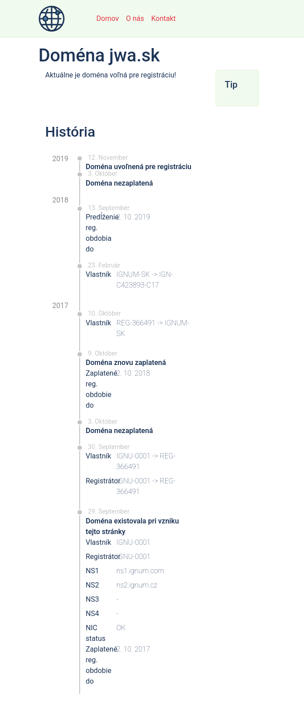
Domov (108, 18)
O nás (135, 18)
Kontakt (163, 18)
